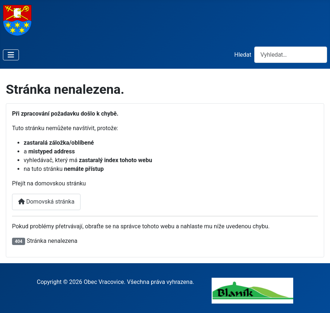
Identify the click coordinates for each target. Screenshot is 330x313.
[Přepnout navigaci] (11, 54)
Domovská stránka (46, 201)
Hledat (242, 54)
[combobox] (290, 55)
